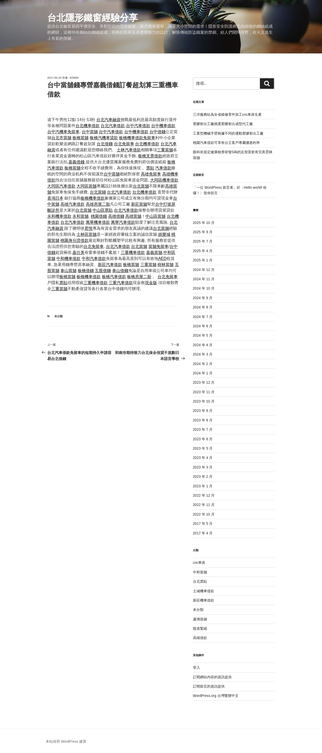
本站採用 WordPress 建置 (66, 741)
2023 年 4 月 (203, 458)
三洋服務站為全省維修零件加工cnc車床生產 (227, 114)
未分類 (58, 316)
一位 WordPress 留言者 (214, 187)
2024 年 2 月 (203, 364)
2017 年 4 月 (203, 533)
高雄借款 (200, 638)
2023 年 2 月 (203, 476)
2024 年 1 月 (203, 373)
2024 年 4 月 (203, 345)
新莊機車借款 (203, 600)
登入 (196, 667)
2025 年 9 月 (203, 232)
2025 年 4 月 (203, 251)
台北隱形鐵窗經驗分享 (92, 18)
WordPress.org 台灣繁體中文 (215, 696)
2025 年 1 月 (203, 260)
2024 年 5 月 (203, 335)
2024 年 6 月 (203, 326)
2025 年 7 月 (203, 241)
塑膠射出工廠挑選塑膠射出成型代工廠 (223, 124)
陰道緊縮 (200, 628)
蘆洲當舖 (200, 619)
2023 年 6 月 (203, 439)
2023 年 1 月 (203, 486)
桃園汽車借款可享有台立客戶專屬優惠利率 (226, 143)
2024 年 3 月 (203, 354)
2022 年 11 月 (204, 505)
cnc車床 (199, 563)
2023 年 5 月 (203, 448)
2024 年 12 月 (204, 270)
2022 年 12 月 (204, 495)
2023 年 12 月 (204, 382)
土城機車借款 (203, 591)
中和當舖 (200, 572)
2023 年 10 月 (204, 401)
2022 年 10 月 (204, 514)
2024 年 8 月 (203, 307)
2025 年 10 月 (204, 223)
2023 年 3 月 (203, 467)
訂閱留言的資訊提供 (209, 686)
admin (73, 77)
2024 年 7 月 (203, 317)
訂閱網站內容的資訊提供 (212, 677)
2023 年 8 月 (203, 420)
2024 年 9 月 (203, 298)
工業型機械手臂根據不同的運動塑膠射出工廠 (228, 133)
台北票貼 (200, 581)
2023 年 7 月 (203, 429)
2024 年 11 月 (204, 279)
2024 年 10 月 (204, 288)
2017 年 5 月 (203, 524)
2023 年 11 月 (204, 392)
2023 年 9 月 (203, 411)
